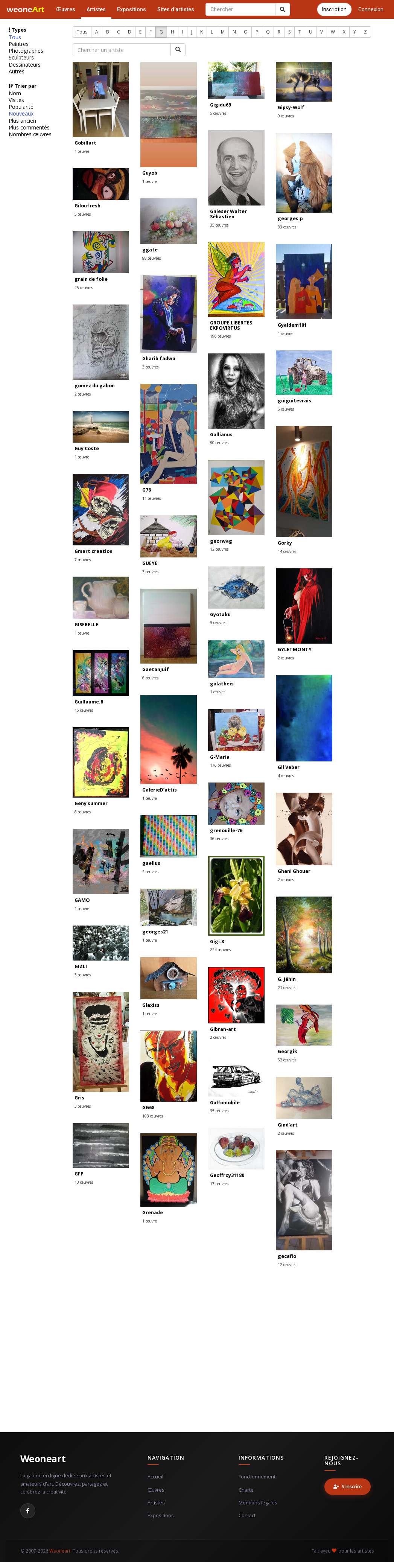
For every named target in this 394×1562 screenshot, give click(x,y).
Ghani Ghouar (294, 871)
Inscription (334, 9)
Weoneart (43, 1458)
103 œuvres (152, 1116)
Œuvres (65, 9)
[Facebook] (27, 1510)
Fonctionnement (257, 1477)
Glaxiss (151, 1005)
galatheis (222, 684)
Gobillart (85, 143)
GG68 (148, 1107)
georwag (221, 541)
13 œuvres (84, 1182)
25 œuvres (84, 287)
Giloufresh (87, 205)
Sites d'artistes (175, 9)
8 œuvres (83, 811)
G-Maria (220, 757)
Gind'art (288, 1125)
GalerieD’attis (159, 790)
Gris (79, 1098)
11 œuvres (151, 498)
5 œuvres (218, 113)
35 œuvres (219, 225)
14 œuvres (287, 551)
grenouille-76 (226, 830)
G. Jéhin (287, 979)
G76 (146, 490)
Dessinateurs (25, 64)
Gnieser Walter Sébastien (228, 214)
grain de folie (91, 279)
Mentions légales (258, 1503)
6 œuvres (286, 409)
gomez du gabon (95, 385)
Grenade (152, 1212)
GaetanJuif (155, 669)
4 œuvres (286, 775)
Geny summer (91, 803)
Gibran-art (223, 1029)
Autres (16, 71)
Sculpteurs (21, 57)
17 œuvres (219, 1183)
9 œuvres (286, 116)
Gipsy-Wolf (291, 107)
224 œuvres (220, 949)
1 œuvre (82, 151)
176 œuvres (220, 765)
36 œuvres (219, 838)
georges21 (155, 932)
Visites (16, 100)
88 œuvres (151, 258)
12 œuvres (219, 549)
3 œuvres (150, 367)
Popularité (21, 107)
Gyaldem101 (292, 325)
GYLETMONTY (295, 649)
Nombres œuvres (30, 134)
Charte (246, 1490)
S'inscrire (347, 1486)
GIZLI (81, 966)
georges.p (290, 218)
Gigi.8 (217, 941)
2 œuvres (83, 394)
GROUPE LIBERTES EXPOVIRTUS (231, 325)
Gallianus (221, 434)
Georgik (287, 1051)
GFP (79, 1174)
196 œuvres (220, 336)
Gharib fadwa (158, 358)
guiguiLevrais (294, 400)
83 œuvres (287, 227)
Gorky (285, 543)
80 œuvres (219, 442)
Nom (15, 93)
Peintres (19, 44)
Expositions (131, 9)
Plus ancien (22, 120)
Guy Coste (87, 448)
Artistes (96, 9)
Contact (247, 1515)
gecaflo (287, 1256)
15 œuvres (84, 710)
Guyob (149, 173)
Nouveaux (21, 113)
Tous (15, 37)
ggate (150, 250)
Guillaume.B (89, 702)
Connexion (370, 9)
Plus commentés (29, 127)
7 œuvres (83, 559)
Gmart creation (94, 551)
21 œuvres (287, 987)
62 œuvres (287, 1060)
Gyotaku (220, 614)
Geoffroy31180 (227, 1175)
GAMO (82, 900)
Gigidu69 (220, 105)
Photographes (26, 50)
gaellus (151, 863)
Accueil (155, 1477)
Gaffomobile (225, 1102)
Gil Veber (289, 767)
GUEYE (149, 563)
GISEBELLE (86, 624)
